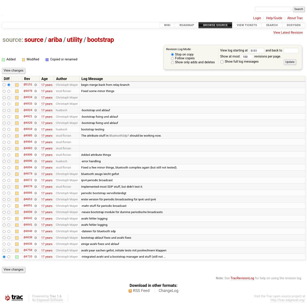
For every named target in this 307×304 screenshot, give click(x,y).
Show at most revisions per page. (250, 56)
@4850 (28, 212)
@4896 (28, 161)
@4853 (28, 199)
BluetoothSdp (118, 135)
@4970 (28, 91)
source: (12, 39)
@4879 (28, 174)
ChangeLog (168, 290)
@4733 (28, 257)
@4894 (28, 167)
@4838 (28, 238)
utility (74, 39)
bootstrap (100, 39)
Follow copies (183, 58)
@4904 (28, 142)
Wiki (167, 25)
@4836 (28, 244)
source (33, 39)
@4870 (28, 187)
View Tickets (247, 25)
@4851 (28, 206)
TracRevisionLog (242, 278)
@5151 (28, 85)
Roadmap (186, 25)
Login (257, 18)
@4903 (28, 148)
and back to (282, 50)
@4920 (28, 123)
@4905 (28, 136)
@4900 (28, 155)
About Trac (295, 18)
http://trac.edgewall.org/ (287, 300)
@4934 (28, 97)
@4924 (28, 110)
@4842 (28, 218)
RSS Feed (141, 290)
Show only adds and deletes (193, 62)
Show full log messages (239, 62)
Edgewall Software (50, 300)
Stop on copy (182, 54)
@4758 (28, 250)
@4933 (28, 104)
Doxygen (294, 25)
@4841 (28, 225)
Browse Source (215, 25)
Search (272, 25)
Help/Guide (274, 18)
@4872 (28, 180)
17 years (46, 84)
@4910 (28, 129)
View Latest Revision (288, 33)
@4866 (28, 193)
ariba (55, 39)
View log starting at (243, 50)
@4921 (28, 117)
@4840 (28, 231)
